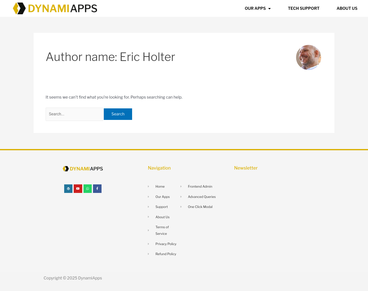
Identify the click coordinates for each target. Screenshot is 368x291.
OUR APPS (258, 8)
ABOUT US (347, 8)
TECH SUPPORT (303, 8)
